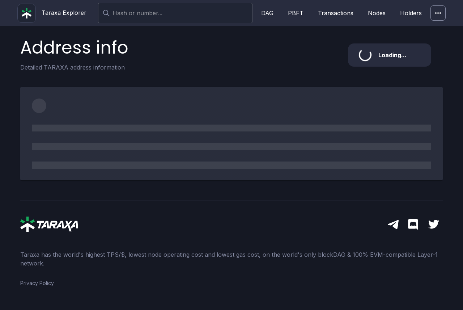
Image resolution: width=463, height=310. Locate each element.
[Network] (438, 13)
